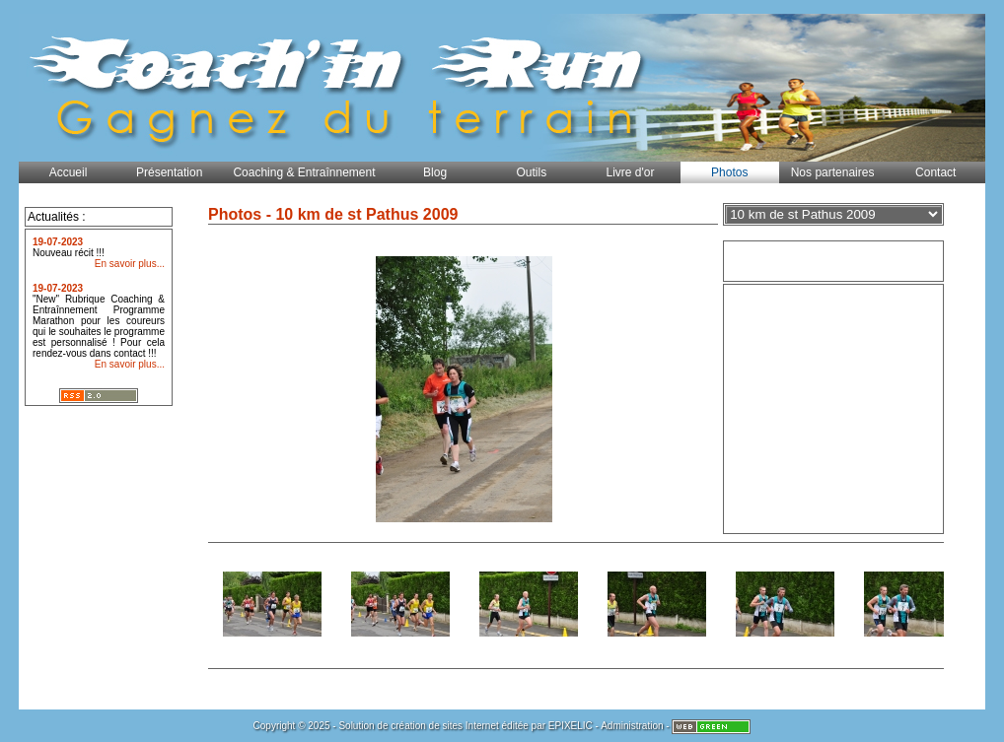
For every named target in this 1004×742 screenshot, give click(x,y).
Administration (632, 725)
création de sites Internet (445, 725)
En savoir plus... (130, 263)
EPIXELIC (570, 725)
